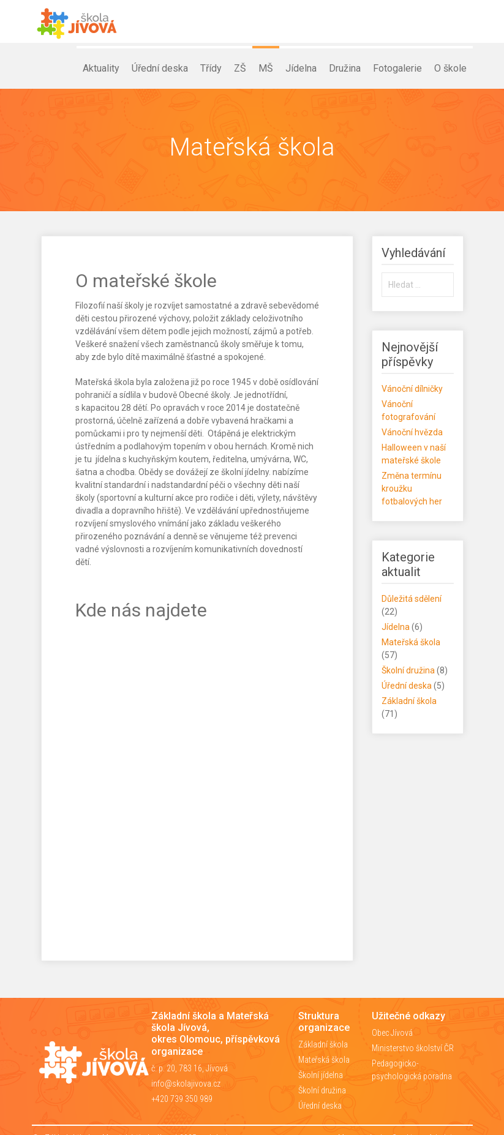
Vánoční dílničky (412, 389)
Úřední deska (407, 686)
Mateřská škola (411, 642)
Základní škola (409, 701)
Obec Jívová (392, 1033)
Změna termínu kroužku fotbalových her (412, 488)
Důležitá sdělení (412, 599)
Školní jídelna (320, 1075)
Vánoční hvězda (412, 432)
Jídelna (396, 627)
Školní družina (408, 670)
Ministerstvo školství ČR (413, 1048)
